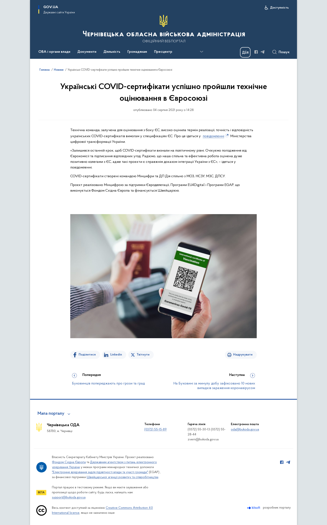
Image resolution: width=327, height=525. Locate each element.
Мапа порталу (51, 413)
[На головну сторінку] (163, 29)
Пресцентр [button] (163, 52)
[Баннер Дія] (245, 52)
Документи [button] (86, 52)
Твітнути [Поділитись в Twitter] (143, 354)
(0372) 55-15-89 (155, 429)
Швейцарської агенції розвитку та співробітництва (122, 477)
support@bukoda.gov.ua (69, 497)
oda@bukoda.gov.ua (245, 429)
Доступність (279, 7)
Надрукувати (243, 354)
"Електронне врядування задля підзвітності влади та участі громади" (100, 472)
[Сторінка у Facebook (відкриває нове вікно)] (256, 51)
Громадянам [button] (137, 52)
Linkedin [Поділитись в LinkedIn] (116, 354)
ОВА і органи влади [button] (54, 52)
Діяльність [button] (111, 52)
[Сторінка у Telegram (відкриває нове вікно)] (262, 51)
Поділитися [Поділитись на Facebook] (87, 354)
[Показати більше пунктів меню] (201, 52)
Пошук (284, 52)
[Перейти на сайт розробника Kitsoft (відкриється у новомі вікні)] (254, 507)
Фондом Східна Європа (69, 462)
